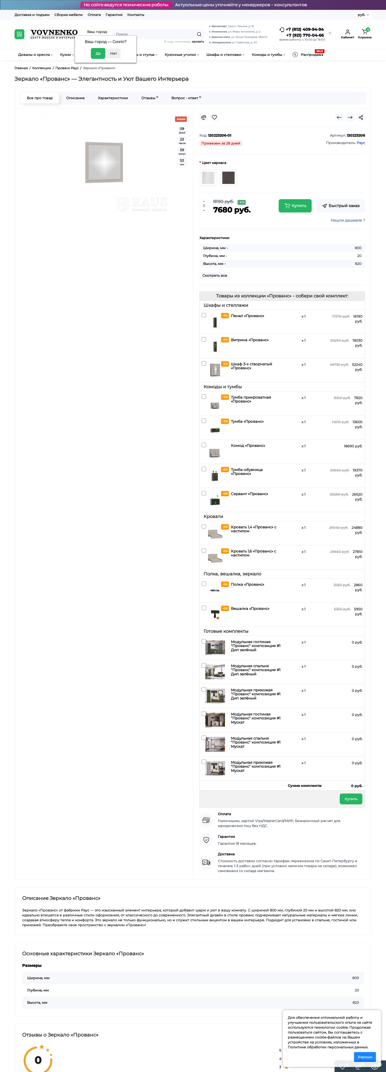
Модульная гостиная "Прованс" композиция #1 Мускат (255, 718)
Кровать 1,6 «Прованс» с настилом (253, 553)
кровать (198, 41)
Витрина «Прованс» (250, 340)
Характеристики (113, 98)
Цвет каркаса (214, 163)
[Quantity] (203, 206)
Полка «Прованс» (247, 584)
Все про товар (40, 98)
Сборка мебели (68, 15)
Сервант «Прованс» (249, 493)
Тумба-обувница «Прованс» (247, 471)
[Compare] (203, 117)
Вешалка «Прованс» (250, 608)
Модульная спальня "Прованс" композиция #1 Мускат (255, 742)
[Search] (199, 34)
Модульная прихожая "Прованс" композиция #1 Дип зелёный (255, 694)
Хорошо (365, 1057)
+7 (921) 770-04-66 (305, 35)
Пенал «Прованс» (247, 315)
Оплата (94, 15)
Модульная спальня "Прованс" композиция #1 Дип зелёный (255, 670)
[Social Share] (361, 117)
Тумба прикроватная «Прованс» (251, 399)
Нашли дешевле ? (348, 220)
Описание (75, 98)
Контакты (135, 15)
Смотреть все (214, 275)
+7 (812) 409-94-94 (301, 29)
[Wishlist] (214, 117)
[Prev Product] (339, 117)
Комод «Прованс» (248, 445)
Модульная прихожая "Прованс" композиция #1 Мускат (255, 766)
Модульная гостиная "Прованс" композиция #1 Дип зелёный (255, 645)
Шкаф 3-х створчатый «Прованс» (251, 366)
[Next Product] (350, 117)
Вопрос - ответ (186, 98)
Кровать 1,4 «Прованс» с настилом (253, 529)
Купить (351, 799)
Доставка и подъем (32, 15)
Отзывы (149, 98)
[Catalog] (19, 34)
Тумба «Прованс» (247, 421)
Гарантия (114, 15)
